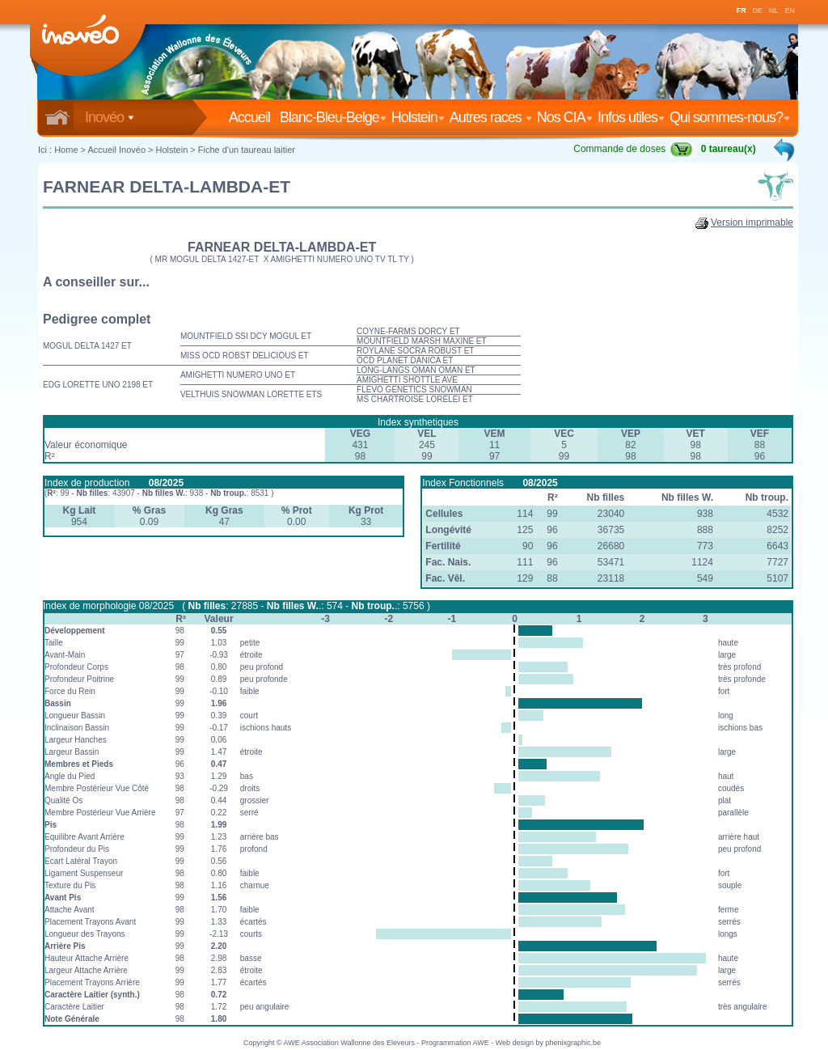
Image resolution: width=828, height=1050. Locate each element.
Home (66, 150)
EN (790, 10)
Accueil (253, 117)
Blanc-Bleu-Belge (333, 117)
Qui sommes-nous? (730, 117)
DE (758, 10)
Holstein (418, 117)
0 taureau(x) (728, 149)
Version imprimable (752, 222)
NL (774, 10)
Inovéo (109, 117)
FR (741, 10)
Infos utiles (631, 117)
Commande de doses (633, 149)
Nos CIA (565, 117)
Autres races (491, 117)
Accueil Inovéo (116, 150)
